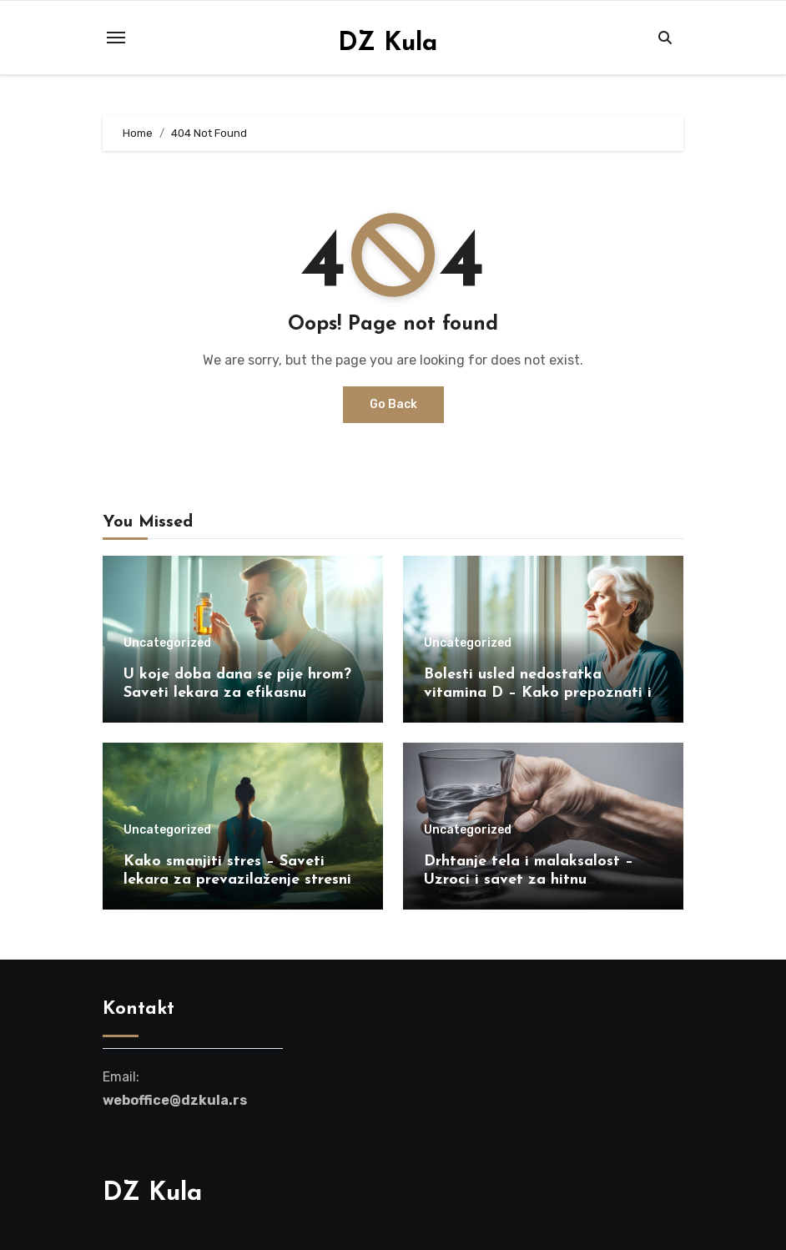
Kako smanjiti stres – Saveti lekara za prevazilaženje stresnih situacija (241, 879)
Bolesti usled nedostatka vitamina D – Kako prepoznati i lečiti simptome (538, 692)
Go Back (393, 404)
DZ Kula (387, 44)
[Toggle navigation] (116, 38)
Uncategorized (167, 643)
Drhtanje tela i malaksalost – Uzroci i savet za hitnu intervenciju (528, 879)
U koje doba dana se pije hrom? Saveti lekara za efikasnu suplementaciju (237, 692)
